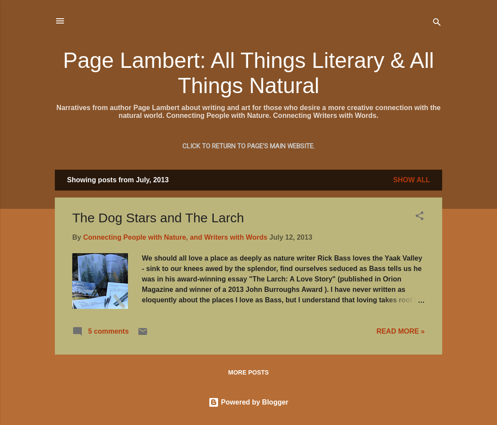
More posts (248, 372)
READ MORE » (400, 331)
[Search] (437, 23)
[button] (419, 217)
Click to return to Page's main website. (248, 146)
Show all (411, 180)
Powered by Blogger (248, 402)
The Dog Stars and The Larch (158, 218)
